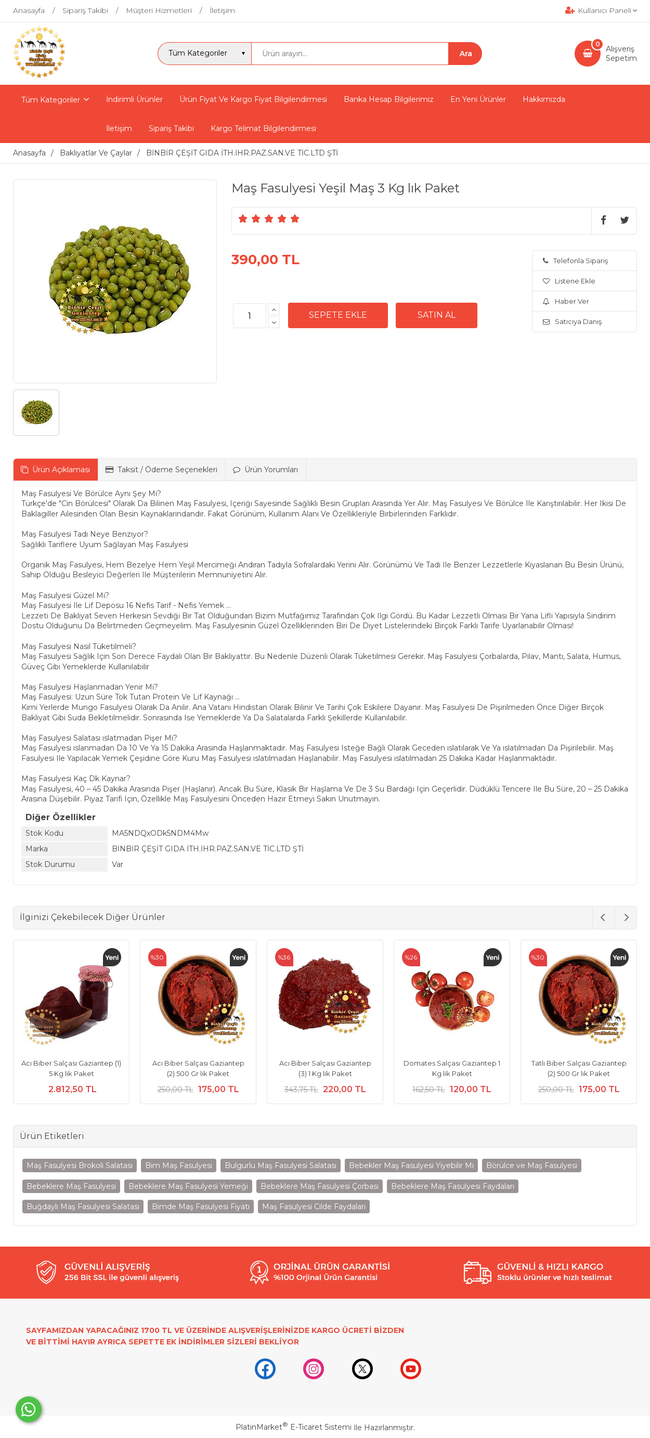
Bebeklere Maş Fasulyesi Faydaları (452, 1186)
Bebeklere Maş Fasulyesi (71, 1186)
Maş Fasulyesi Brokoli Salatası (80, 1165)
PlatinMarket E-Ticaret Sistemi (294, 1427)
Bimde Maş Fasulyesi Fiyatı (201, 1206)
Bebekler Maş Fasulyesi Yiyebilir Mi (411, 1165)
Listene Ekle (569, 281)
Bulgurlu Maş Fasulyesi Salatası (280, 1165)
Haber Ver (566, 301)
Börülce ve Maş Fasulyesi (531, 1165)
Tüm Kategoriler (50, 100)
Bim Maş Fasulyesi (178, 1165)
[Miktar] (249, 315)
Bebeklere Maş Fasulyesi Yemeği (188, 1186)
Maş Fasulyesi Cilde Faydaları (314, 1206)
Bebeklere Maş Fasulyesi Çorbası (320, 1186)
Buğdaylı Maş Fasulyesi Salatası (83, 1206)
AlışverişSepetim (621, 53)
